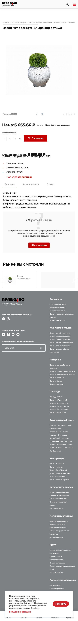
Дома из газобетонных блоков (62, 371)
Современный (55, 432)
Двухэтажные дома (57, 308)
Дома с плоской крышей (60, 480)
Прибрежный (55, 451)
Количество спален (60, 328)
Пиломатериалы (56, 508)
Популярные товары (61, 516)
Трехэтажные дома (57, 311)
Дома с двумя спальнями (60, 336)
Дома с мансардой (57, 320)
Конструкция (57, 458)
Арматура (54, 534)
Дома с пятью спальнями (60, 346)
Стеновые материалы (58, 499)
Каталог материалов (61, 487)
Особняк (65, 438)
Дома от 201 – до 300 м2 (59, 406)
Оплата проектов (57, 589)
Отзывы (50, 184)
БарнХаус (62, 425)
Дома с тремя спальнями (60, 339)
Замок (70, 445)
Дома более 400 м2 (58, 413)
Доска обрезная (56, 537)
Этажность (56, 299)
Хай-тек (53, 425)
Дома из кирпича (57, 378)
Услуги (53, 545)
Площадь (55, 391)
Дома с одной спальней (59, 333)
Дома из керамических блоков (62, 375)
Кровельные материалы (59, 496)
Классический (55, 429)
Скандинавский (56, 441)
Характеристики (31, 184)
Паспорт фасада (56, 560)
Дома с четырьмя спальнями (61, 343)
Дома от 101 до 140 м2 (58, 400)
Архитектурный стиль (62, 420)
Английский (55, 438)
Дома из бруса (56, 381)
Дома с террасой (57, 464)
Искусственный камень (59, 492)
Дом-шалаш (69, 448)
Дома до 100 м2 (56, 397)
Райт (70, 425)
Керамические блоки (58, 528)
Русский (68, 441)
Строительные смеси (58, 502)
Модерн (53, 435)
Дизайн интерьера (57, 563)
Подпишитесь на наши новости (18, 341)
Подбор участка (56, 572)
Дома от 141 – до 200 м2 (59, 403)
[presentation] (3, 280)
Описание (10, 184)
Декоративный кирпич (59, 521)
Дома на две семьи (57, 476)
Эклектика (61, 445)
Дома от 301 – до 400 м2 (59, 410)
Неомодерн (63, 435)
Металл (53, 505)
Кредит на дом (56, 557)
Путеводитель (55, 585)
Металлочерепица (57, 524)
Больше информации (20, 612)
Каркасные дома (56, 384)
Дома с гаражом (56, 467)
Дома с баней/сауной (58, 470)
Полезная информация (63, 580)
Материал (55, 359)
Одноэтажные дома (58, 304)
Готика (52, 445)
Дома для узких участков (60, 473)
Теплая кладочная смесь (60, 531)
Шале (65, 432)
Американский (56, 448)
